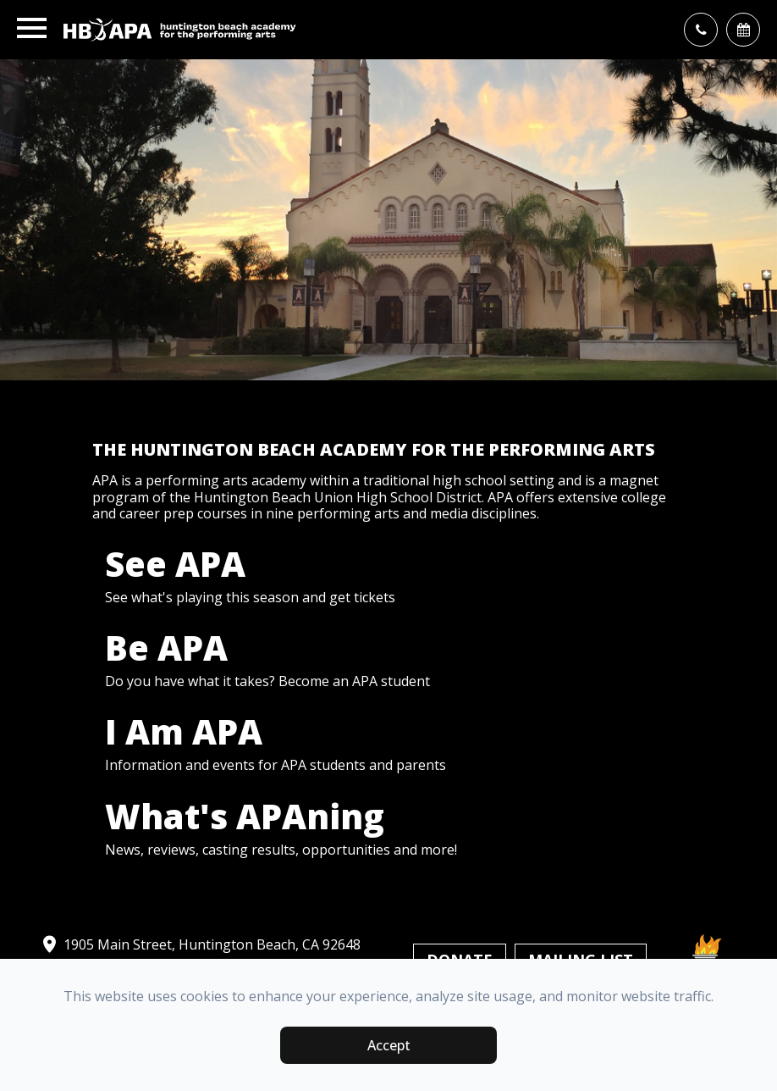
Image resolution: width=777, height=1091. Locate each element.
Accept (389, 1045)
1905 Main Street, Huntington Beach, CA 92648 (200, 944)
